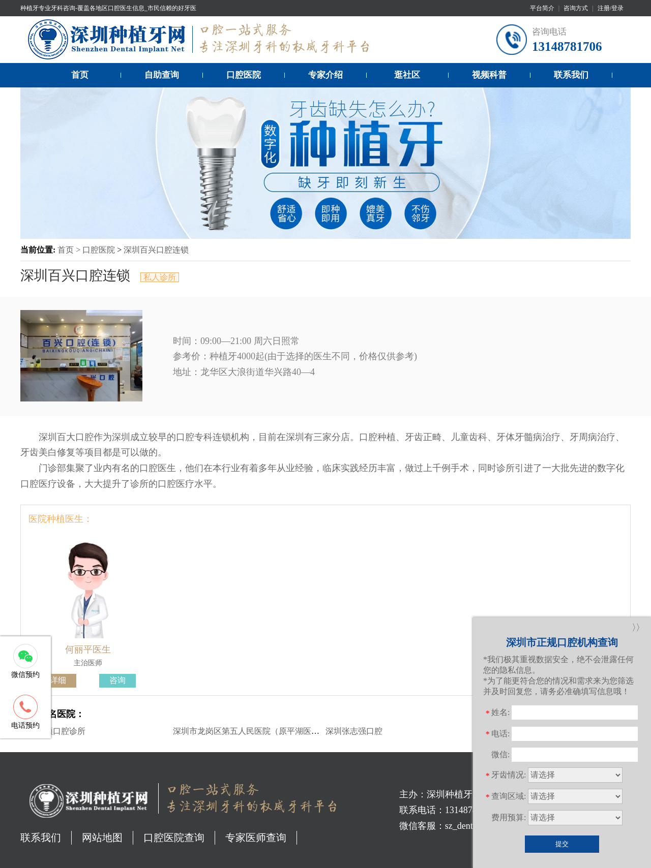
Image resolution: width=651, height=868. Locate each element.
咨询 (117, 680)
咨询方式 (576, 8)
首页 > (69, 249)
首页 (79, 75)
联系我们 (571, 75)
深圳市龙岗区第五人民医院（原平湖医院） (250, 731)
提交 (562, 844)
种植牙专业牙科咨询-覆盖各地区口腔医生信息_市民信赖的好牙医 (108, 8)
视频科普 (489, 75)
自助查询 (161, 75)
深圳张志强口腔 (354, 731)
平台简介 (542, 8)
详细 (58, 680)
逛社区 (407, 75)
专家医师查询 (255, 837)
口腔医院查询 (173, 837)
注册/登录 (611, 8)
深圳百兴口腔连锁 (156, 249)
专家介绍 (325, 75)
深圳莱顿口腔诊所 (52, 731)
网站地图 (102, 837)
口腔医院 (243, 75)
